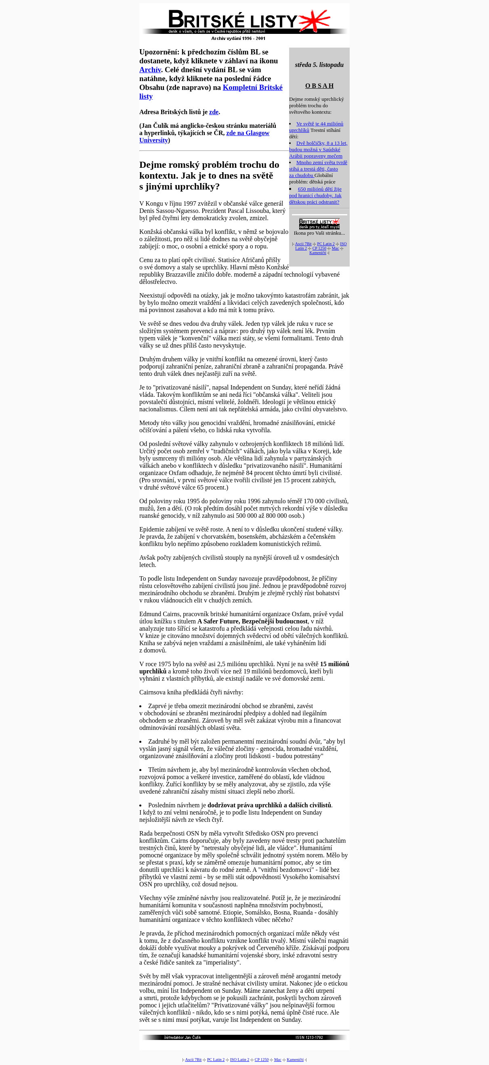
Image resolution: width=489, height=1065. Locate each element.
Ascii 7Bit (303, 244)
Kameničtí (317, 252)
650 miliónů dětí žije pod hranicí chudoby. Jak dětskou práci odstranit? (315, 195)
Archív (150, 69)
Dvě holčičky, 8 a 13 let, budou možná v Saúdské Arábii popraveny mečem (318, 149)
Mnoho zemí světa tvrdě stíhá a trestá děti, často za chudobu (318, 168)
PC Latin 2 (325, 244)
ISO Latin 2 (239, 1059)
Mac (335, 248)
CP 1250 (319, 248)
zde (213, 111)
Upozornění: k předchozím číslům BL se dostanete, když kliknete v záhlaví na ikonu (208, 56)
